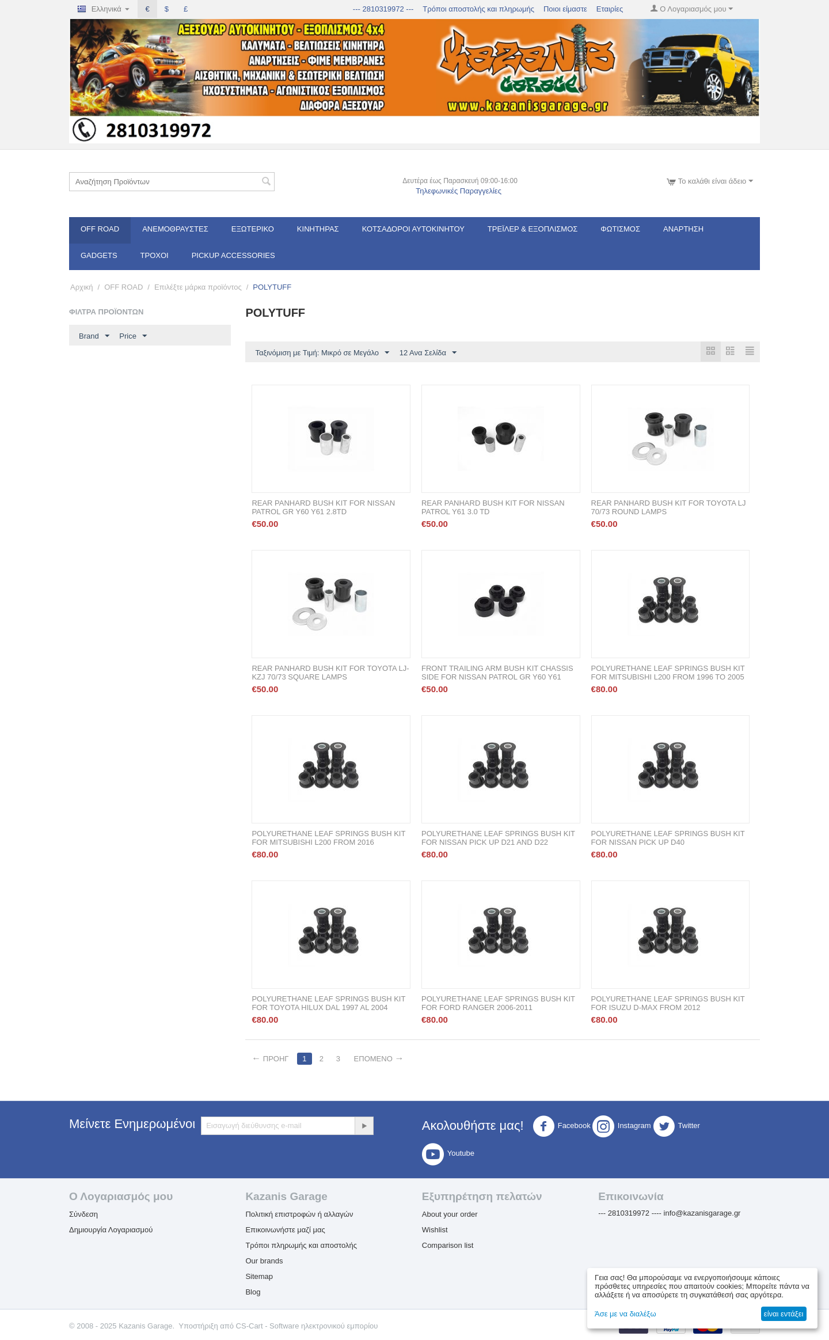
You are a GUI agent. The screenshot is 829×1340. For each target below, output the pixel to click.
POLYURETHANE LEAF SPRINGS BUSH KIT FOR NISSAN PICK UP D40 (668, 838)
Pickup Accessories (233, 255)
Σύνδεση (83, 1214)
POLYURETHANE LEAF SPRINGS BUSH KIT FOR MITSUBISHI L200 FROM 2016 (328, 838)
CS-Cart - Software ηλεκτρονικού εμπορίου (307, 1326)
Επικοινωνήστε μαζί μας (285, 1230)
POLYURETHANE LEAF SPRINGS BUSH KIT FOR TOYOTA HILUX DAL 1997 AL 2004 (328, 1003)
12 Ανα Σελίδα (428, 353)
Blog (252, 1292)
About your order (450, 1214)
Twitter (676, 1127)
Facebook (562, 1127)
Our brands (264, 1261)
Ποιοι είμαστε (565, 9)
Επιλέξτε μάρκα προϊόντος (198, 287)
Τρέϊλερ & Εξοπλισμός (533, 229)
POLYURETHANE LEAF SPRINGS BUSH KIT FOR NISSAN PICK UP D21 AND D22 (498, 838)
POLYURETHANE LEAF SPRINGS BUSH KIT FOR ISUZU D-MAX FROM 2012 (668, 1003)
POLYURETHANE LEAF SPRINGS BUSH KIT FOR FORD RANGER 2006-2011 (498, 1003)
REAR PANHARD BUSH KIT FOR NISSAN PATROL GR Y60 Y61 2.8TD (323, 508)
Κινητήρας (318, 229)
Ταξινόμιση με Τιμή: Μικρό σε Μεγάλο (322, 353)
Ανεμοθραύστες (175, 229)
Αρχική (81, 287)
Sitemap (259, 1277)
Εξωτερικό (252, 229)
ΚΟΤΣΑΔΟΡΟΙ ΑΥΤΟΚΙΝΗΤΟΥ (413, 229)
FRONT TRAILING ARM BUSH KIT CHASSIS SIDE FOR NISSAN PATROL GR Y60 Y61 (497, 673)
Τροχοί (154, 255)
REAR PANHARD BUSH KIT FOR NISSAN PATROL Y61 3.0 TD (493, 508)
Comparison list (448, 1246)
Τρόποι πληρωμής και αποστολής (301, 1246)
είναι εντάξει (783, 1313)
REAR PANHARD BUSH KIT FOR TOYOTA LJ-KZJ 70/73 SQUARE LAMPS (330, 673)
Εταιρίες (609, 9)
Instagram (621, 1127)
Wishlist (435, 1230)
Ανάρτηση (683, 229)
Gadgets (99, 255)
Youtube (448, 1155)
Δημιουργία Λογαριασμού (111, 1230)
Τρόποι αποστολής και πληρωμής (478, 9)
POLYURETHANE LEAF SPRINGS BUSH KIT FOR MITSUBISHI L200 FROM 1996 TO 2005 (668, 673)
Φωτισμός (620, 229)
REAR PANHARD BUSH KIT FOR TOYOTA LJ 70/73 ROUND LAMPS (668, 508)
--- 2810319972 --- (383, 9)
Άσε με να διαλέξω (625, 1313)
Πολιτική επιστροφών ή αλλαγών (299, 1214)
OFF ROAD (100, 229)
